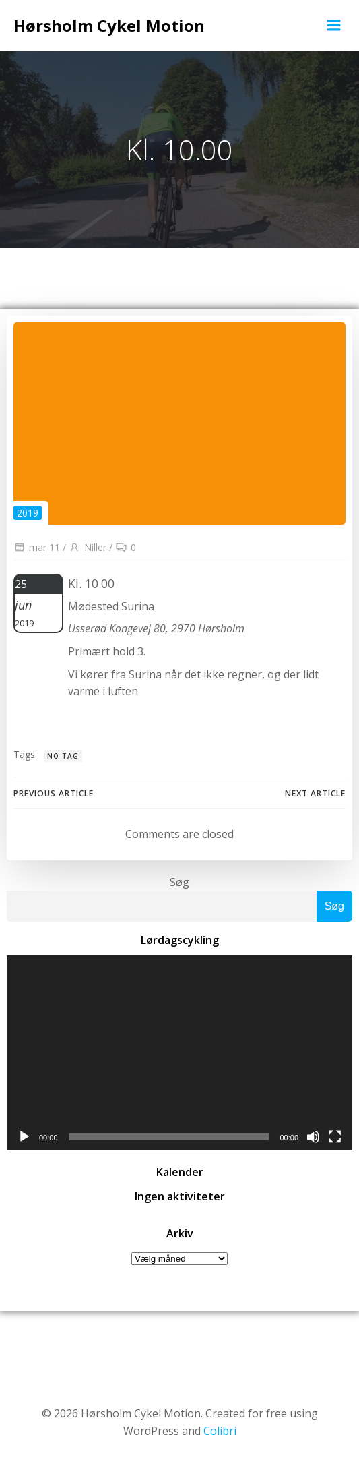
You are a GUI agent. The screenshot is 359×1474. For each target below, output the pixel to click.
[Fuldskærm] (334, 1137)
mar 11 (36, 547)
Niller (87, 547)
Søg (179, 882)
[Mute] (313, 1137)
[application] (179, 1052)
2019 (27, 512)
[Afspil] (24, 1137)
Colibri (219, 1430)
